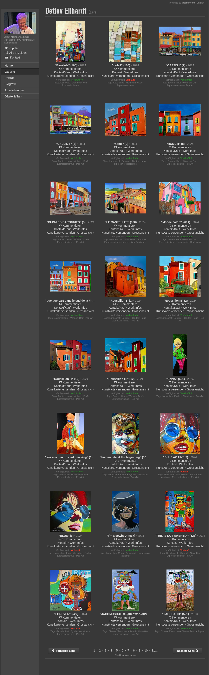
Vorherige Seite (63, 651)
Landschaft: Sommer (119, 161)
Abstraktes (64, 82)
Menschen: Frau (172, 474)
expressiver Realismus (125, 164)
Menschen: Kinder (171, 396)
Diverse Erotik (189, 631)
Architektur (131, 82)
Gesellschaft (172, 553)
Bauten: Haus (174, 82)
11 (153, 650)
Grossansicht (85, 75)
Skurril (132, 631)
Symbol (132, 474)
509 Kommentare (25, 40)
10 (146, 650)
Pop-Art (189, 85)
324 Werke (10, 40)
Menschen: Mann (115, 553)
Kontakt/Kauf (62, 72)
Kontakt (117, 72)
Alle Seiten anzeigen (125, 655)
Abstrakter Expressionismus (175, 477)
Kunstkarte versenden (61, 75)
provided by (182, 2)
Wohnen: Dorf (190, 82)
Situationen (188, 396)
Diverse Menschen (118, 631)
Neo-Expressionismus (74, 84)
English (200, 2)
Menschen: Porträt (191, 474)
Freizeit (83, 474)
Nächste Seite (188, 651)
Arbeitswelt (131, 553)
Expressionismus (175, 85)
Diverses (76, 82)
